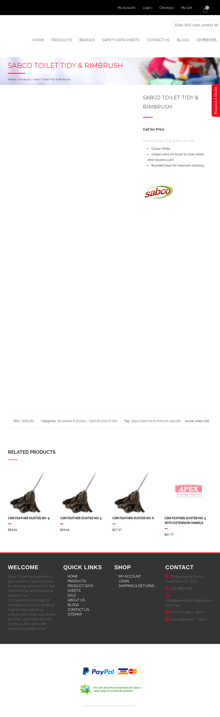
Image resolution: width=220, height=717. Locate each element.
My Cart (186, 7)
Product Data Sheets (80, 588)
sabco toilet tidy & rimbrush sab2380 (156, 421)
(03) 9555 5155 (181, 588)
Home (12, 79)
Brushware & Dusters (72, 421)
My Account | (127, 7)
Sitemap (75, 614)
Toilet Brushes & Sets (103, 421)
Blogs (73, 605)
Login (124, 581)
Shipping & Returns (136, 586)
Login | (148, 7)
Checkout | (167, 7)
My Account (130, 576)
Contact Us (78, 610)
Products (24, 79)
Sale (72, 595)
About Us (76, 600)
